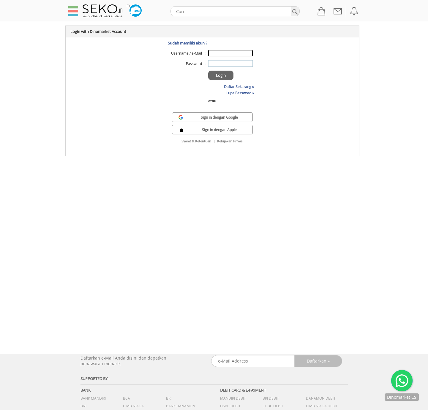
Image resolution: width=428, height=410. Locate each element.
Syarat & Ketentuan (196, 141)
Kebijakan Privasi (230, 141)
